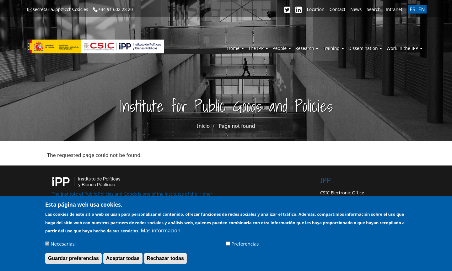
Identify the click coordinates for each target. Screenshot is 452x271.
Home (235, 48)
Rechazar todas (165, 261)
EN (421, 9)
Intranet (394, 9)
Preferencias (245, 246)
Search (373, 9)
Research (307, 48)
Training (333, 48)
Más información (160, 233)
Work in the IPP (404, 48)
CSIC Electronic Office (342, 193)
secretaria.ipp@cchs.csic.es (60, 9)
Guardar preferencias (73, 261)
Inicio (203, 125)
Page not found (237, 125)
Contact (338, 9)
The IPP (258, 48)
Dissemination (365, 48)
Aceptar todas (123, 261)
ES (412, 9)
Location (315, 9)
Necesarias (63, 246)
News (356, 9)
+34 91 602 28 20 (115, 9)
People (281, 48)
